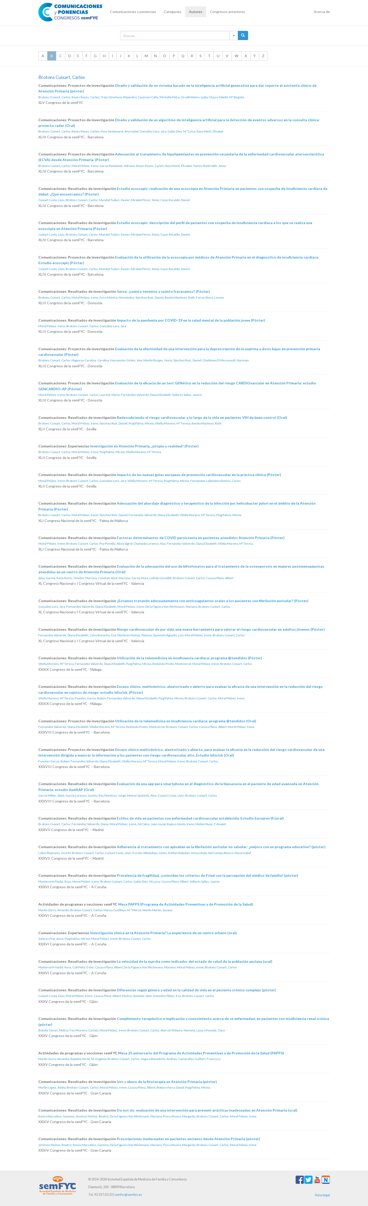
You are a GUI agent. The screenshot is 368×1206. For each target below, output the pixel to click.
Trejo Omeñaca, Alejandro (119, 97)
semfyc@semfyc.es (128, 1195)
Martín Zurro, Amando (53, 910)
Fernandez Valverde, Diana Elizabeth (91, 606)
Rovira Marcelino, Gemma (56, 1116)
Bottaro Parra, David (170, 1087)
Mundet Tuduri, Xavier (114, 200)
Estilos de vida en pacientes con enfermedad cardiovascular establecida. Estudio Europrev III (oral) (200, 818)
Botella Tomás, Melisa (53, 1030)
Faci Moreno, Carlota (84, 1030)
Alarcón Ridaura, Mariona (178, 1030)
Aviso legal (322, 1195)
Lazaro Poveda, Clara (210, 1030)
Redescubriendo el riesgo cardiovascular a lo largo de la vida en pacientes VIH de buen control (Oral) (202, 417)
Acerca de (322, 11)
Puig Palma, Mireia (141, 423)
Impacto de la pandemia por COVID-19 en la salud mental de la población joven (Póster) (191, 320)
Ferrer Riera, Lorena (210, 297)
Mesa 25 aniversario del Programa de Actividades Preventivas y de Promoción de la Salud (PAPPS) (201, 1053)
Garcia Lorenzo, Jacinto (81, 795)
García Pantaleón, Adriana (117, 166)
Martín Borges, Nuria (157, 360)
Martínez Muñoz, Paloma (134, 635)
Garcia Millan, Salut (51, 795)
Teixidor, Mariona (85, 578)
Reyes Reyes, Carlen (85, 97)
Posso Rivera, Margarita (179, 1116)
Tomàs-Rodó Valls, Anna (209, 166)
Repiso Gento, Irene (180, 824)
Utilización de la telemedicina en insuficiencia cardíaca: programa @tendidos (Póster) (189, 658)
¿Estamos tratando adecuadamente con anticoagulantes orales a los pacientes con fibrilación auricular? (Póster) (212, 601)
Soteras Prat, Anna (50, 939)
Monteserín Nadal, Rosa (54, 881)
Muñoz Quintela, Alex (142, 795)
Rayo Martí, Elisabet (210, 131)
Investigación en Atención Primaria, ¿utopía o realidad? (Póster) (144, 446)
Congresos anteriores (227, 11)
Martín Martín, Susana (157, 910)
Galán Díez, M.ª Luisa (181, 131)
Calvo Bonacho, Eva (103, 635)
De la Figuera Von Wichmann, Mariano (171, 606)
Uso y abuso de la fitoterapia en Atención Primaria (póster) (167, 1081)
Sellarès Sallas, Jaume (187, 395)
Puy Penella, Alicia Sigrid (115, 543)
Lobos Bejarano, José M (54, 853)
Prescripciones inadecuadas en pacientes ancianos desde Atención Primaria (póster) (188, 1139)
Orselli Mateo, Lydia (194, 97)
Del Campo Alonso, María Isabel (229, 853)
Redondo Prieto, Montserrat (171, 664)
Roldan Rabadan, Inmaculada (187, 853)
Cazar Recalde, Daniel (175, 200)
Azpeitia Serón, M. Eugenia (88, 1059)
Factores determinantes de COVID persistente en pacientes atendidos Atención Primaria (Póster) (201, 537)
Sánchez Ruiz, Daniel (149, 297)
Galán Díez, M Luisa (146, 881)
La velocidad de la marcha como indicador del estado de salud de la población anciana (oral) (194, 961)
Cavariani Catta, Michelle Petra (159, 97)
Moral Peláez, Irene (85, 166)
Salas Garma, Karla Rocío (55, 578)
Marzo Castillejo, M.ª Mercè (122, 910)
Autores (195, 11)
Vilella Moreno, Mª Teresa (172, 423)
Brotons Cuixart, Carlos (54, 97)
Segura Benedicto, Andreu (159, 1059)
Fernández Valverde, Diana (90, 824)
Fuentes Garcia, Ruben (90, 698)
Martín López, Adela (51, 1087)
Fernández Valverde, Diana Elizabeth (146, 395)
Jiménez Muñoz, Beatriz (92, 1116)
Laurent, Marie (109, 395)
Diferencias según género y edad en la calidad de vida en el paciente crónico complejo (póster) (196, 990)
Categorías (172, 11)
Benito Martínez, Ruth (180, 297)
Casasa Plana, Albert (219, 578)
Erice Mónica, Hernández (116, 297)
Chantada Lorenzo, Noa (149, 543)
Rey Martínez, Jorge (112, 795)
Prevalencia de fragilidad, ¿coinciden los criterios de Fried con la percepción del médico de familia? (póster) (207, 875)
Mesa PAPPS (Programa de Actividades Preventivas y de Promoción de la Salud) (185, 904)
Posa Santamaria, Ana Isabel (119, 131)
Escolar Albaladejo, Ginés (149, 853)
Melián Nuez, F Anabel (210, 824)
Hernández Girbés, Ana (126, 360)
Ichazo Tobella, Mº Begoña (226, 97)
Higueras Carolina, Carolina (90, 360)
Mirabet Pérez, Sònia (145, 200)
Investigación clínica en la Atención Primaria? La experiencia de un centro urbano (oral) (163, 933)
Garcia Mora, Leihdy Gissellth (151, 578)
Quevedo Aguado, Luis (168, 635)
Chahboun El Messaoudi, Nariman (226, 360)
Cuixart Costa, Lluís (51, 200)
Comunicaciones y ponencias (133, 11)
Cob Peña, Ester (83, 967)
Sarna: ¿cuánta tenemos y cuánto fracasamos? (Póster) (163, 291)
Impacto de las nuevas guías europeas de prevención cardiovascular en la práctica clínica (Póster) (199, 474)
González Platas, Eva (167, 996)
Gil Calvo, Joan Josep (152, 824)
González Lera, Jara (153, 131)
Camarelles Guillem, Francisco (199, 1059)
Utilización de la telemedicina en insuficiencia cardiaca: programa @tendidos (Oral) (185, 721)
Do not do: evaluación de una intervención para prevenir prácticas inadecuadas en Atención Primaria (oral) (207, 1110)
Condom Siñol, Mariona (114, 578)
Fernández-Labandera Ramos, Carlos (215, 481)
